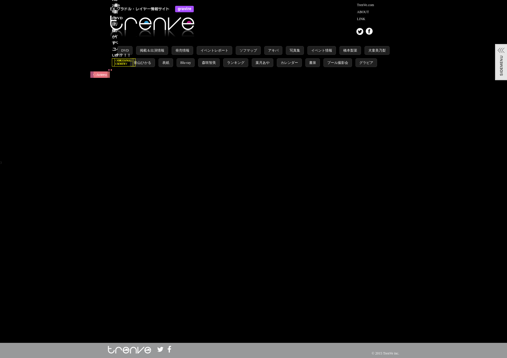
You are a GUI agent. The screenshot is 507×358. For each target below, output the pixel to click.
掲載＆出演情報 (152, 50)
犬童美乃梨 (377, 50)
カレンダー (289, 63)
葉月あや (263, 63)
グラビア (366, 63)
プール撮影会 (337, 63)
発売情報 (182, 50)
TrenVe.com (365, 5)
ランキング (235, 63)
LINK (361, 19)
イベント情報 (321, 50)
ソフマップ (248, 50)
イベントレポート (214, 50)
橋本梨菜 (350, 50)
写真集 (295, 50)
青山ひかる (142, 63)
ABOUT (363, 12)
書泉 (312, 63)
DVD (125, 50)
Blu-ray (185, 63)
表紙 (165, 63)
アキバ (273, 50)
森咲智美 (209, 63)
